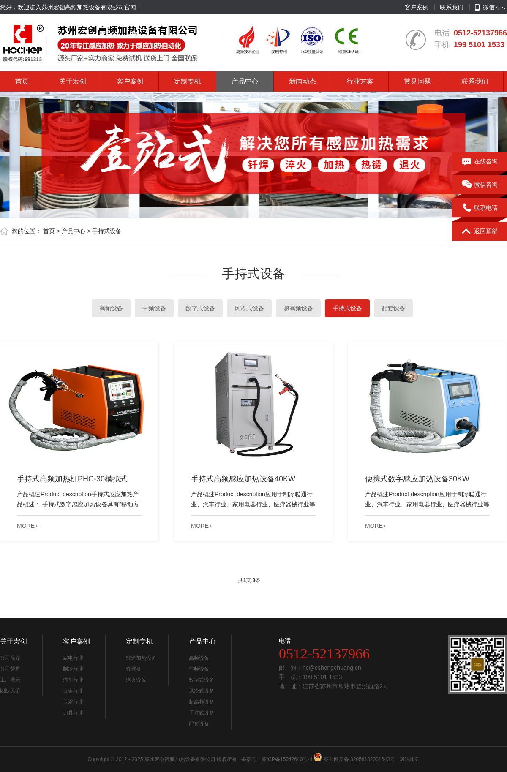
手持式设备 (107, 231)
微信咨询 (480, 185)
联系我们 (451, 7)
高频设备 (111, 308)
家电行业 (73, 658)
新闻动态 (302, 81)
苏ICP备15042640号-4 (287, 759)
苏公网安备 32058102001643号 (359, 759)
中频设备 (154, 308)
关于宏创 (72, 81)
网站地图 (409, 759)
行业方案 (359, 81)
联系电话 (480, 208)
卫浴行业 (73, 702)
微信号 (488, 7)
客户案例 (416, 7)
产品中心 (245, 81)
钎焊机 (133, 669)
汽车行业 (73, 680)
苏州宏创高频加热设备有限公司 (179, 759)
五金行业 (73, 691)
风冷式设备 (249, 308)
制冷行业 (73, 669)
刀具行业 (73, 713)
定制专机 (187, 81)
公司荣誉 (10, 669)
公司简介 (10, 658)
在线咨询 (480, 162)
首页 (22, 81)
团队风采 (10, 691)
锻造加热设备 (141, 658)
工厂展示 (10, 680)
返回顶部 (480, 231)
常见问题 (417, 81)
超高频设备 (298, 308)
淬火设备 (136, 680)
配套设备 (393, 308)
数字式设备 (200, 308)
